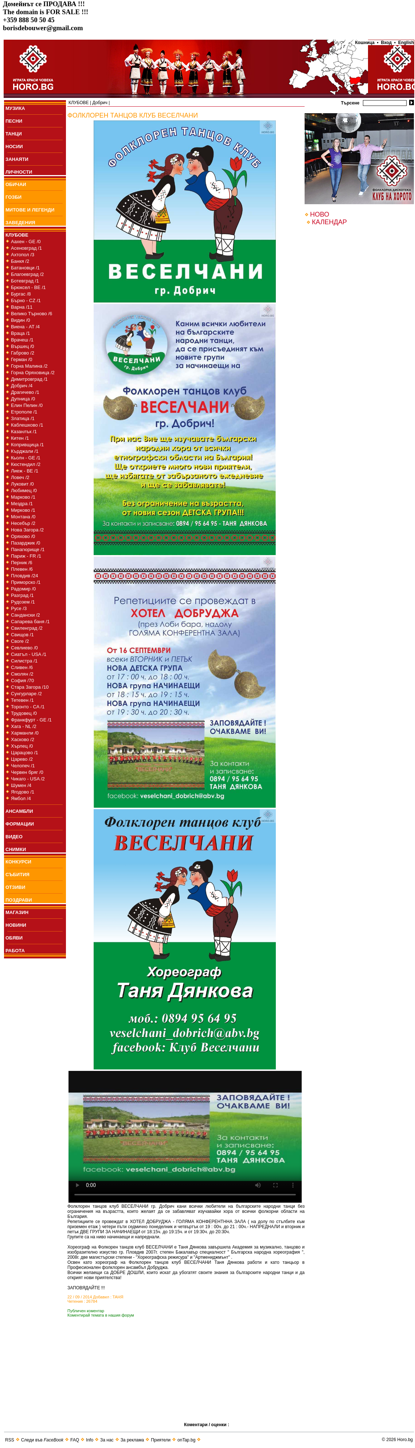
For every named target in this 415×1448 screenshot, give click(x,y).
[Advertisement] (125, 1380)
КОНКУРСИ (18, 862)
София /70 (22, 680)
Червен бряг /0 (27, 772)
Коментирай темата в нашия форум (100, 1315)
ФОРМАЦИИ (19, 824)
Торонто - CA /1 (27, 706)
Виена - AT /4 (25, 326)
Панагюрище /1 (27, 549)
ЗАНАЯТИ (16, 159)
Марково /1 (23, 497)
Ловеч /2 (20, 477)
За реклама (132, 1440)
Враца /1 (20, 333)
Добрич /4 (21, 385)
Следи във (42, 1440)
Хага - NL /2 (23, 726)
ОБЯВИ (14, 938)
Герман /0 (21, 359)
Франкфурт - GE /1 (31, 720)
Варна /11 (21, 307)
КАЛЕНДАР (329, 222)
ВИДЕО (14, 836)
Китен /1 (20, 438)
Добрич (99, 102)
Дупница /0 (23, 398)
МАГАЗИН (16, 912)
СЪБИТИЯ (17, 874)
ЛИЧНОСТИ (18, 172)
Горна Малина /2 (29, 366)
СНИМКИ (15, 849)
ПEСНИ (13, 121)
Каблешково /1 (27, 425)
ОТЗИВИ (15, 887)
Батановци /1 (25, 267)
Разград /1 (22, 595)
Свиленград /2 (27, 628)
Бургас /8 (21, 294)
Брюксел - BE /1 (28, 287)
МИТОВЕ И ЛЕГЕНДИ (29, 210)
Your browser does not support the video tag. (185, 1137)
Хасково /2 (22, 739)
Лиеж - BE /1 (24, 471)
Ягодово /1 (22, 792)
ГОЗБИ (13, 197)
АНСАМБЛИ (19, 811)
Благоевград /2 (27, 274)
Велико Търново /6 (31, 313)
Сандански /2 (25, 615)
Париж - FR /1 (26, 556)
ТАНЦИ (13, 134)
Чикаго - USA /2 (28, 779)
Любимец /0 (24, 490)
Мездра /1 (22, 503)
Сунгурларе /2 (26, 693)
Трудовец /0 (24, 713)
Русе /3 (19, 608)
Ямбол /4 (21, 798)
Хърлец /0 (22, 746)
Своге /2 (20, 641)
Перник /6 (21, 562)
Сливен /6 (22, 667)
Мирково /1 (23, 510)
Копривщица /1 (27, 444)
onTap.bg (186, 1440)
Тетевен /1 (22, 700)
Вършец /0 (22, 346)
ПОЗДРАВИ (18, 900)
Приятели (161, 1440)
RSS (9, 1440)
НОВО (319, 214)
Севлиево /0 (24, 647)
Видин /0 (20, 320)
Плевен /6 (22, 569)
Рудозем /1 (23, 602)
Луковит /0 (22, 484)
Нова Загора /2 (27, 530)
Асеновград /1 (26, 248)
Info (89, 1440)
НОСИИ (14, 146)
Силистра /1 (24, 661)
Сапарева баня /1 (30, 621)
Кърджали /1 (24, 451)
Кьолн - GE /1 (25, 457)
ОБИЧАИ (15, 184)
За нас (107, 1440)
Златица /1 (23, 418)
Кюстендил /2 (25, 464)
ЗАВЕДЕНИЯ (20, 222)
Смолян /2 (22, 674)
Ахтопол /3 (22, 254)
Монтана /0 (23, 516)
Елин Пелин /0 (27, 405)
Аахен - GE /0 (26, 241)
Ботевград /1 (25, 281)
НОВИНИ (15, 925)
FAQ (74, 1440)
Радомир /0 (23, 589)
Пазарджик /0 (25, 543)
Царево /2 (22, 759)
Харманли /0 (25, 733)
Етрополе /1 (24, 412)
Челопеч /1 (23, 765)
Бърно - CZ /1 (26, 300)
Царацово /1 (24, 752)
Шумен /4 (21, 785)
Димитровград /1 (29, 379)
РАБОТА (15, 950)
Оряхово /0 (23, 536)
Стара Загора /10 (29, 687)
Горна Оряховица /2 (33, 372)
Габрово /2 (22, 353)
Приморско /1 (25, 582)
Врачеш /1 (22, 340)
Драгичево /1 (25, 392)
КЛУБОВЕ (16, 235)
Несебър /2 (23, 523)
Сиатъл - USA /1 (28, 654)
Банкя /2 (20, 261)
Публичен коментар (85, 1311)
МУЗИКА (15, 108)
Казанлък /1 (24, 431)
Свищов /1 (22, 634)
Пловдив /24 (24, 575)
